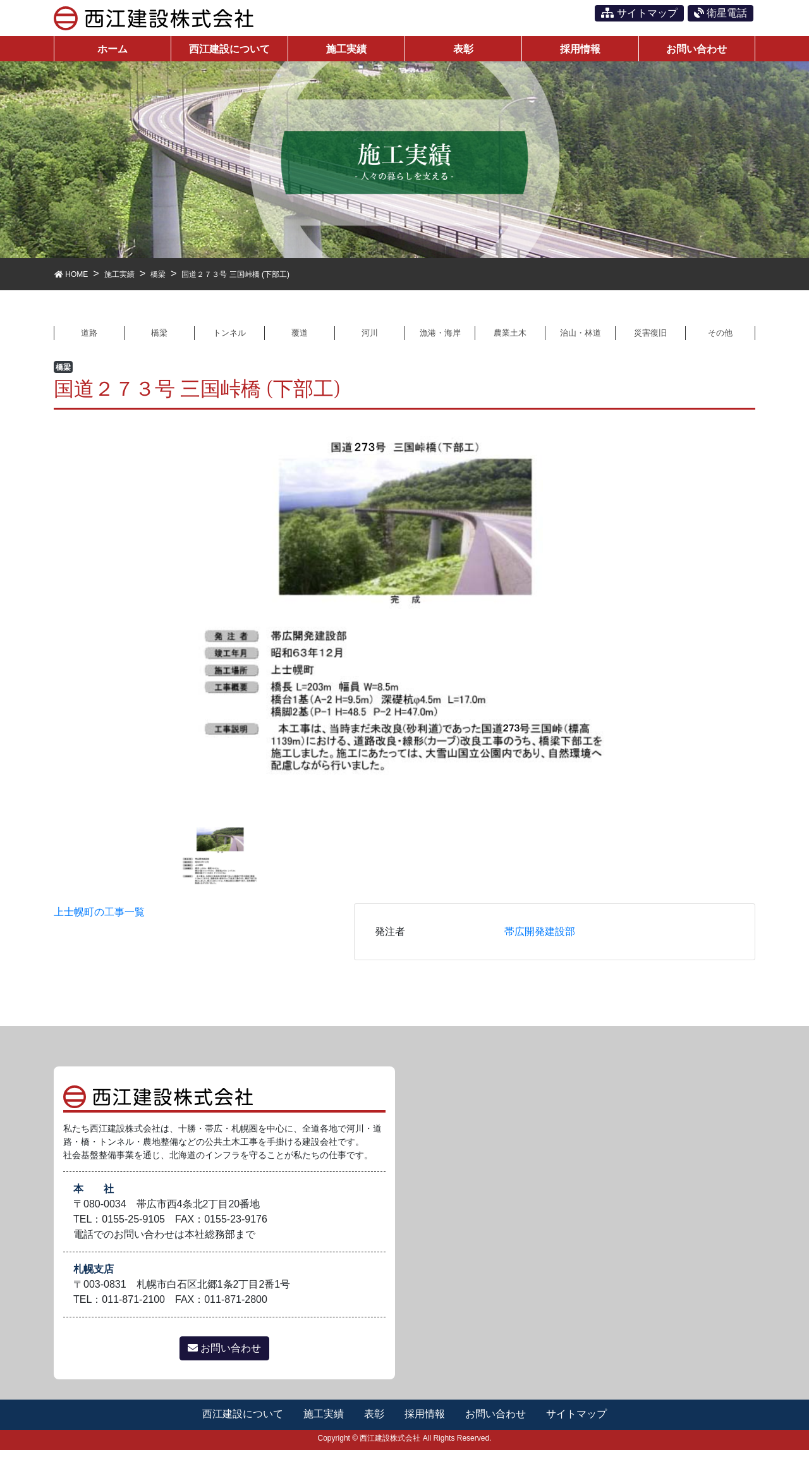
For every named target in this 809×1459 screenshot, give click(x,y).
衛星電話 (720, 13)
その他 (720, 340)
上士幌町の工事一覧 (99, 920)
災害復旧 (650, 340)
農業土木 (510, 340)
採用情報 (425, 1422)
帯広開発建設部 (539, 940)
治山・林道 (580, 340)
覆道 (299, 340)
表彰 (374, 1422)
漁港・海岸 (440, 340)
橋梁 (159, 340)
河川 (370, 340)
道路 (89, 340)
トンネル (229, 340)
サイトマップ (639, 13)
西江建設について (241, 1422)
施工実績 (323, 1422)
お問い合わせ (224, 1357)
